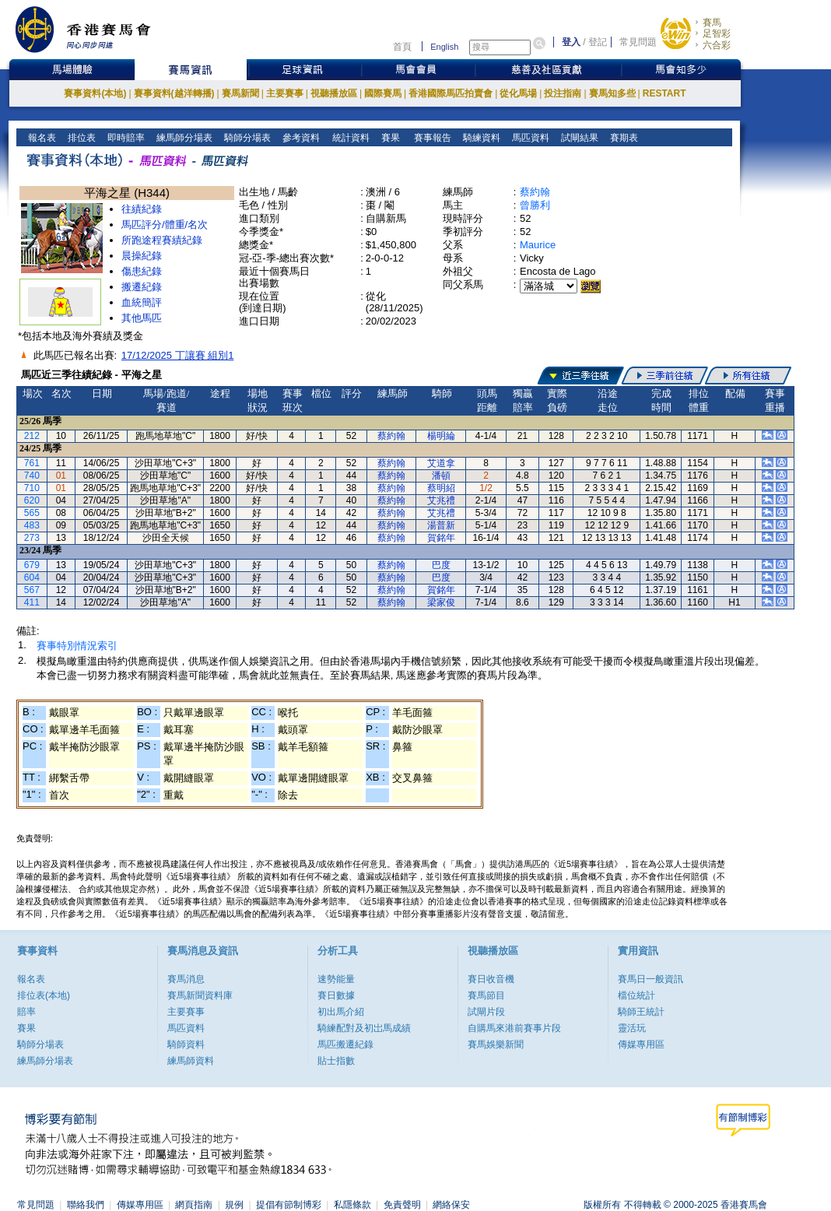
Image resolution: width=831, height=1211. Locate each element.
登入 (571, 42)
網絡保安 (451, 1204)
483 (32, 525)
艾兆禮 (441, 500)
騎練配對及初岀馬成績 (364, 1028)
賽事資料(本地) (95, 93)
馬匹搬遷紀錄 (345, 1044)
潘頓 (441, 475)
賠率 (26, 1011)
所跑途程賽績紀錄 (161, 240)
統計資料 (349, 137)
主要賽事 (284, 93)
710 (32, 488)
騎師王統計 (641, 1011)
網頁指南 (193, 1204)
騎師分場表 (246, 137)
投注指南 (562, 93)
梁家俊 (441, 602)
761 (32, 463)
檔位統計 (636, 995)
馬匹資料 (529, 137)
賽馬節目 (486, 995)
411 (32, 602)
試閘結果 (578, 137)
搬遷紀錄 (141, 287)
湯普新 (441, 525)
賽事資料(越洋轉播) (174, 93)
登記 (597, 42)
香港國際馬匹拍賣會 (450, 93)
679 (32, 565)
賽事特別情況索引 (77, 645)
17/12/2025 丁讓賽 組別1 (177, 355)
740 (32, 475)
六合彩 (717, 45)
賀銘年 (441, 537)
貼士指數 (336, 1060)
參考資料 (300, 137)
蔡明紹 (441, 488)
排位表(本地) (43, 995)
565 (32, 512)
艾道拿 (441, 463)
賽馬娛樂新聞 (496, 1044)
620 (32, 500)
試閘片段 (486, 1011)
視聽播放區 (333, 93)
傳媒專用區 (641, 1044)
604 (32, 577)
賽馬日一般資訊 (650, 979)
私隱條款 (352, 1204)
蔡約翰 (535, 192)
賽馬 (712, 22)
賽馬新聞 (240, 93)
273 (32, 537)
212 (32, 435)
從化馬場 (518, 93)
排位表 (80, 137)
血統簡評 (141, 302)
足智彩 (717, 33)
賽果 (388, 137)
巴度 (441, 565)
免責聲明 (402, 1204)
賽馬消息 (186, 979)
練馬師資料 (190, 1060)
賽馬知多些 (612, 93)
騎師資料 (186, 1044)
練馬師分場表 (183, 137)
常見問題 (638, 42)
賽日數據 (336, 995)
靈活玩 (632, 1028)
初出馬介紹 (340, 1011)
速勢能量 (336, 979)
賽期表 (623, 137)
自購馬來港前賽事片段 (514, 1028)
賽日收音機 (491, 979)
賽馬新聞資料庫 (200, 995)
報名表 (41, 137)
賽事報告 (429, 137)
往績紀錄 (141, 209)
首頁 (402, 46)
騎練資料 (480, 137)
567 (32, 589)
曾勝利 (535, 205)
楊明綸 (441, 435)
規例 (234, 1204)
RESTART (664, 93)
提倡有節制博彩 (288, 1204)
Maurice (538, 245)
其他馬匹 (141, 318)
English (444, 46)
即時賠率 (125, 137)
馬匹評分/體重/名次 (164, 224)
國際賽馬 (382, 93)
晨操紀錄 (141, 256)
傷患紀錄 (141, 271)
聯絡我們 (85, 1204)
